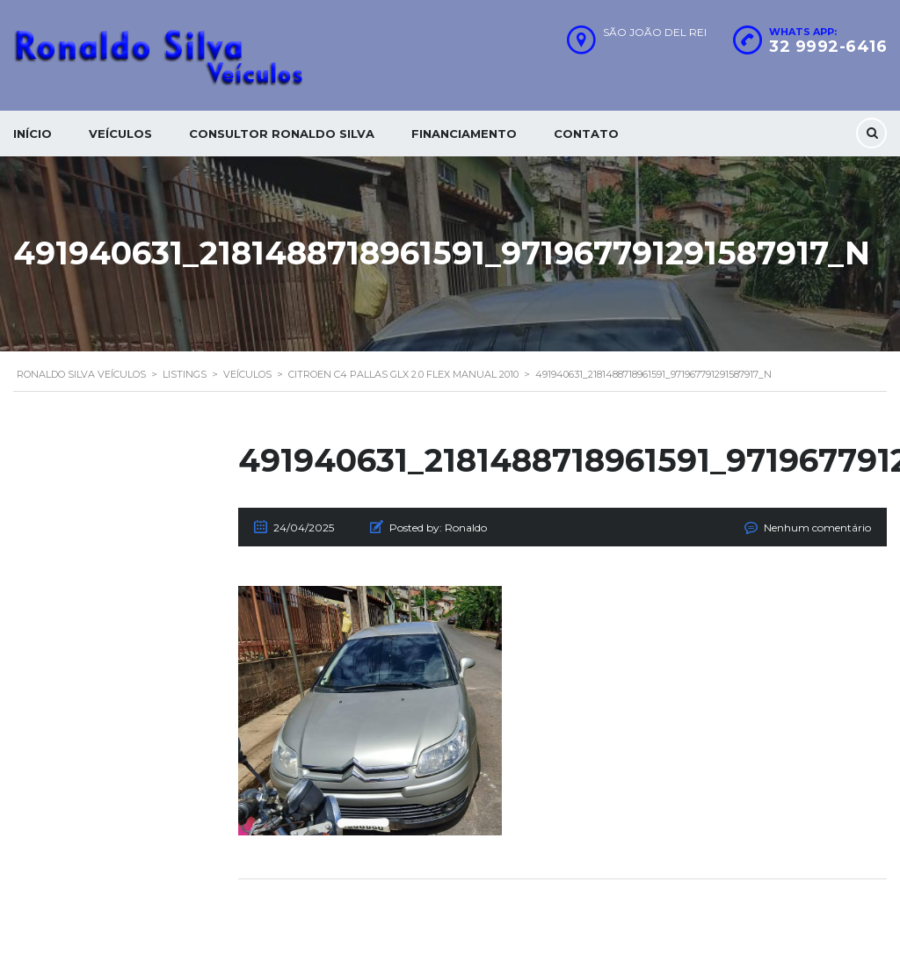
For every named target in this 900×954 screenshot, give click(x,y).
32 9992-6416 (828, 46)
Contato (586, 133)
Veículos (120, 133)
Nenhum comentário (817, 527)
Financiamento (464, 133)
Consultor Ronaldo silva (281, 133)
